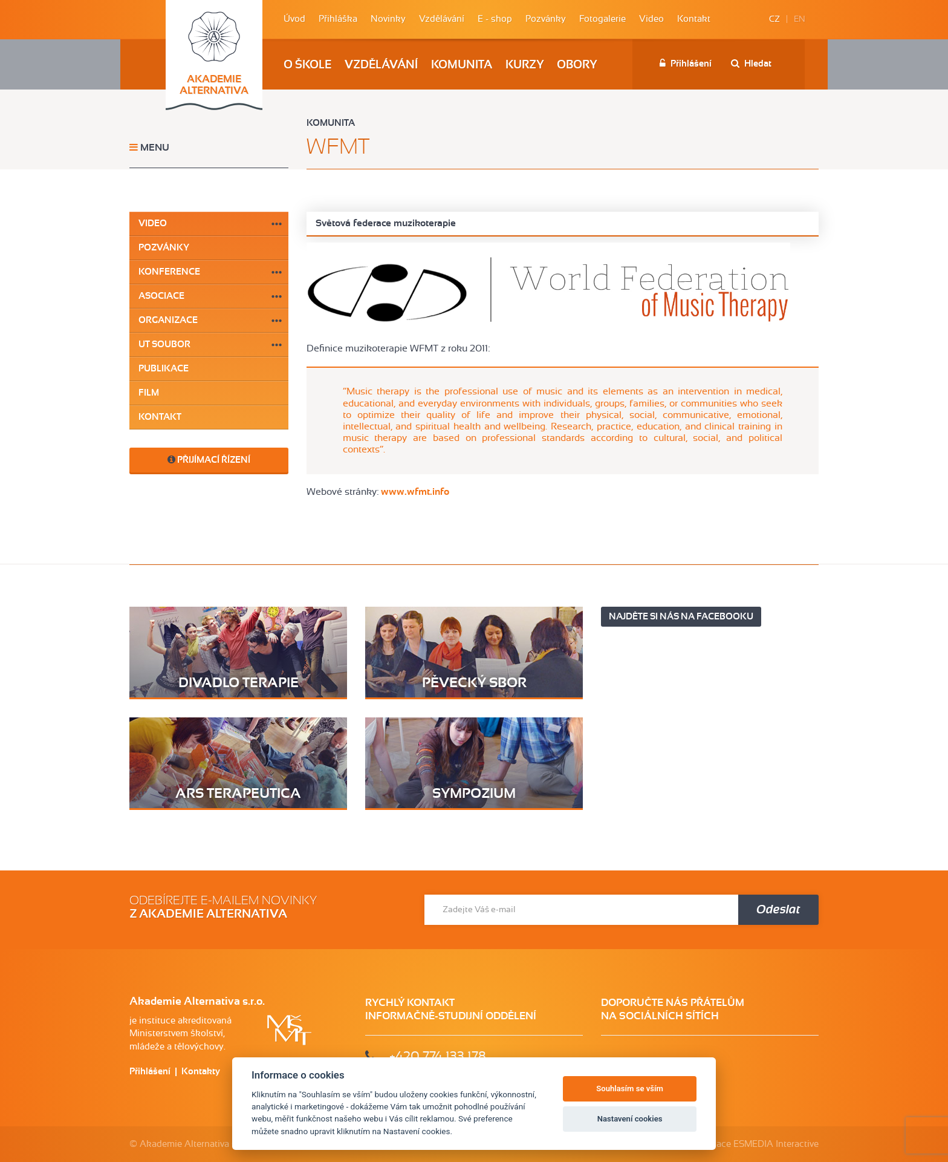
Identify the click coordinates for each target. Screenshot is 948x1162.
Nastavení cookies (630, 1118)
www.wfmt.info (415, 492)
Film (148, 392)
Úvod (294, 19)
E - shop (495, 19)
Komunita (461, 65)
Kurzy (524, 65)
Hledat (751, 63)
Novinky (388, 19)
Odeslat (778, 910)
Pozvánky (545, 19)
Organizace (168, 320)
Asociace (161, 296)
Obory (577, 65)
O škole (307, 65)
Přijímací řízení (208, 460)
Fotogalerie (602, 19)
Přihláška (338, 19)
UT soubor (164, 344)
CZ (774, 19)
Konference (169, 271)
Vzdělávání (441, 19)
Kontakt (693, 19)
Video (651, 19)
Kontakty (200, 1071)
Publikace (163, 368)
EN (799, 19)
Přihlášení (686, 63)
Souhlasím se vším (629, 1088)
